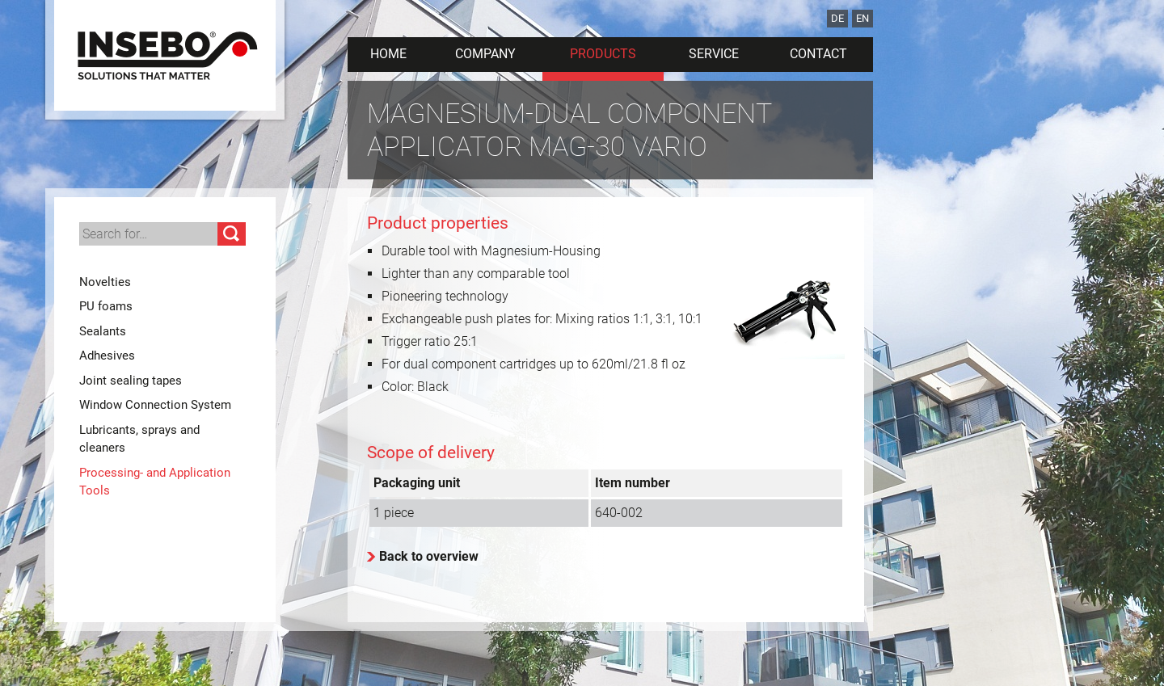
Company (485, 53)
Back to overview (429, 556)
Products (603, 53)
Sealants (102, 331)
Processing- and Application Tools (154, 482)
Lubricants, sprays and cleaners (139, 439)
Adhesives (107, 355)
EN (862, 18)
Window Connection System (155, 405)
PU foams (106, 306)
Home (388, 53)
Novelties (105, 282)
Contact (818, 53)
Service (714, 53)
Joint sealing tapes (130, 380)
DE (837, 18)
